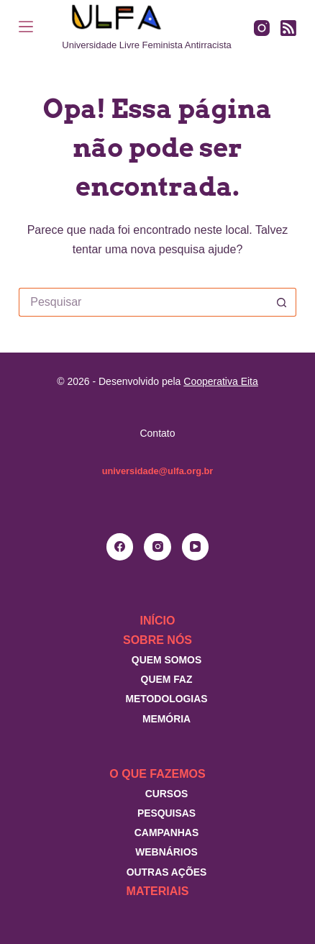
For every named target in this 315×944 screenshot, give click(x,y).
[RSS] (288, 28)
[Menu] (26, 26)
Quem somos (166, 660)
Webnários (166, 852)
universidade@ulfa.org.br (158, 471)
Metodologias (166, 698)
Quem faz (167, 679)
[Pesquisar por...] (143, 302)
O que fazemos (157, 774)
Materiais (158, 891)
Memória (166, 719)
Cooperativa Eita (220, 381)
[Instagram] (262, 28)
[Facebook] (120, 546)
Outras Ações (167, 872)
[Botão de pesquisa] (282, 302)
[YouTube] (195, 546)
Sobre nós (157, 640)
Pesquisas (166, 813)
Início (157, 620)
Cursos (166, 793)
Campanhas (166, 832)
